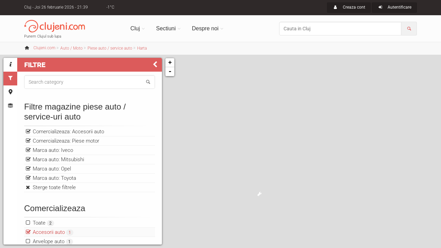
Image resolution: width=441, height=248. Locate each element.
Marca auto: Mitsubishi (58, 159)
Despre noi (205, 28)
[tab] (10, 65)
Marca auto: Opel (52, 169)
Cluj (135, 28)
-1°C (110, 7)
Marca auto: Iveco (53, 150)
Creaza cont (348, 7)
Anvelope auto (53, 241)
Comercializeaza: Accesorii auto (68, 131)
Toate (43, 223)
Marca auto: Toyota (54, 178)
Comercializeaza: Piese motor (66, 141)
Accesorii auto (53, 232)
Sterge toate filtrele (54, 187)
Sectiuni (166, 28)
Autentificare (394, 7)
